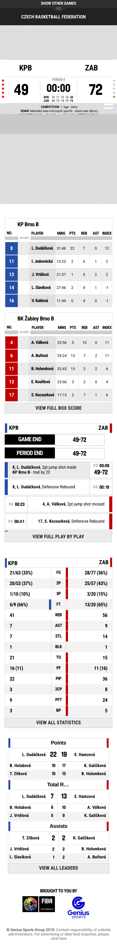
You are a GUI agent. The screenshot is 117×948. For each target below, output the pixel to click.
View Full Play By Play (58, 537)
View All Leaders (58, 868)
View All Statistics (58, 723)
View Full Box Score (59, 408)
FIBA (38, 907)
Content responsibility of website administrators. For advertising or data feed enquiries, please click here (59, 934)
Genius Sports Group (78, 907)
